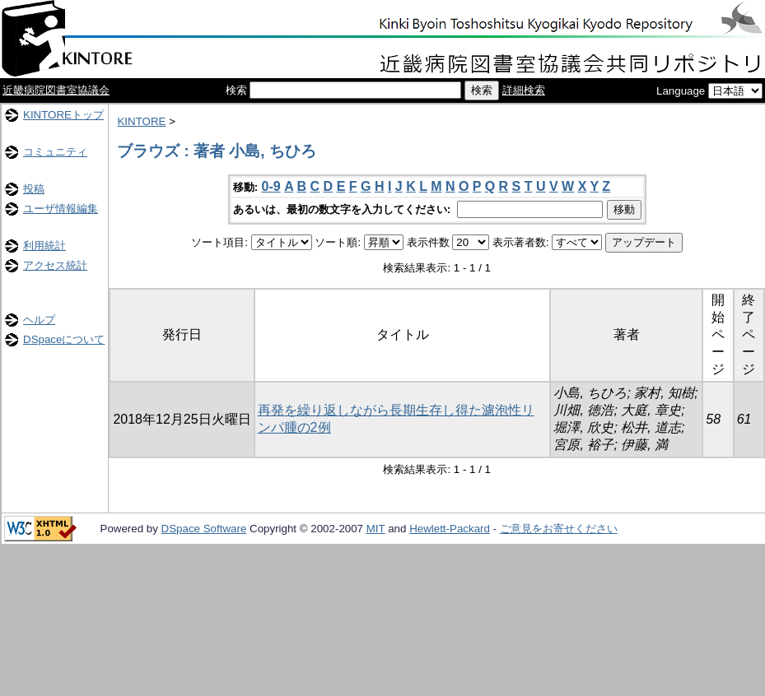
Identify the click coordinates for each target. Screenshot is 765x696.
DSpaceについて (64, 339)
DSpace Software (204, 528)
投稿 (33, 189)
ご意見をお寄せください (559, 528)
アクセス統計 (55, 265)
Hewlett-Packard (449, 528)
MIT (375, 528)
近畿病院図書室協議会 (56, 90)
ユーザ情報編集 (60, 208)
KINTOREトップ (63, 115)
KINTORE (141, 121)
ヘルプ (39, 319)
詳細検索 (523, 90)
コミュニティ (55, 152)
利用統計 (44, 245)
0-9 (271, 186)
